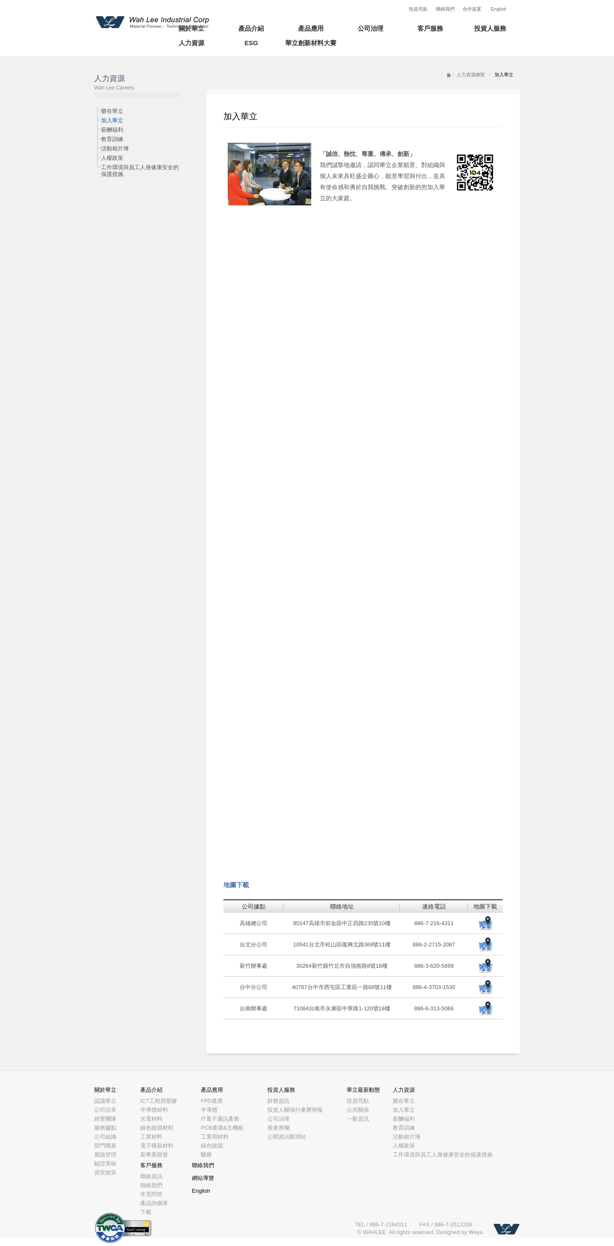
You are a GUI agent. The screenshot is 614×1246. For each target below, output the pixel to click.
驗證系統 (105, 1163)
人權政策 (112, 158)
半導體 (209, 1110)
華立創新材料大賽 (310, 42)
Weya (476, 1232)
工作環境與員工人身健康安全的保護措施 (140, 170)
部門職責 (105, 1145)
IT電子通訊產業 (220, 1119)
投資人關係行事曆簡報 (295, 1110)
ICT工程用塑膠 (158, 1101)
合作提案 (472, 9)
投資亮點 (418, 9)
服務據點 (105, 1128)
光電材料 (151, 1119)
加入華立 (112, 120)
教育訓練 (112, 139)
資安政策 (105, 1172)
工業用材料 (215, 1137)
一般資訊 (358, 1119)
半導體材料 (154, 1110)
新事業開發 (154, 1154)
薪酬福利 (112, 130)
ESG (251, 42)
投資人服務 (490, 28)
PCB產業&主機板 (222, 1128)
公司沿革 (105, 1110)
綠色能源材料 (157, 1128)
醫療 (206, 1154)
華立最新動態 (363, 1090)
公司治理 (370, 28)
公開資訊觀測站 (286, 1137)
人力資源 (191, 42)
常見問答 (151, 1194)
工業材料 (151, 1137)
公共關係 (358, 1110)
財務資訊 (278, 1101)
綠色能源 (212, 1145)
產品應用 (311, 28)
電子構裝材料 (157, 1145)
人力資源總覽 (471, 74)
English (498, 9)
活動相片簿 (115, 148)
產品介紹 (251, 28)
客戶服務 (430, 28)
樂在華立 (112, 111)
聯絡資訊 (151, 1176)
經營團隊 (105, 1119)
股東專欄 (278, 1128)
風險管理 (105, 1154)
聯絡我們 (445, 9)
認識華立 (105, 1101)
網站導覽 (203, 1178)
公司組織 (105, 1137)
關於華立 (105, 1090)
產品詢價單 (154, 1203)
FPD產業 (212, 1101)
